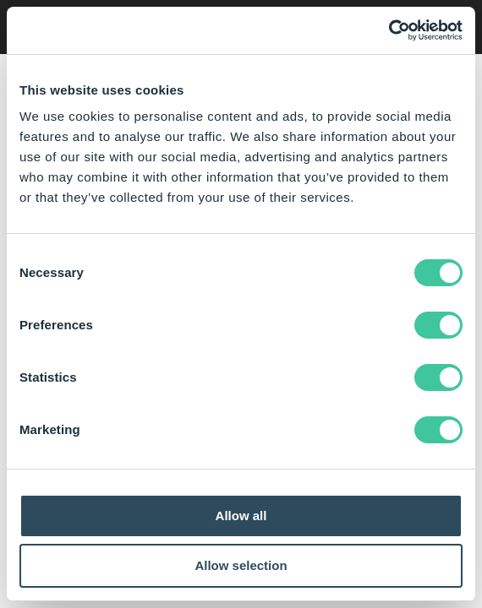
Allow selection (240, 565)
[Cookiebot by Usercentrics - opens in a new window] (389, 30)
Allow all (241, 515)
